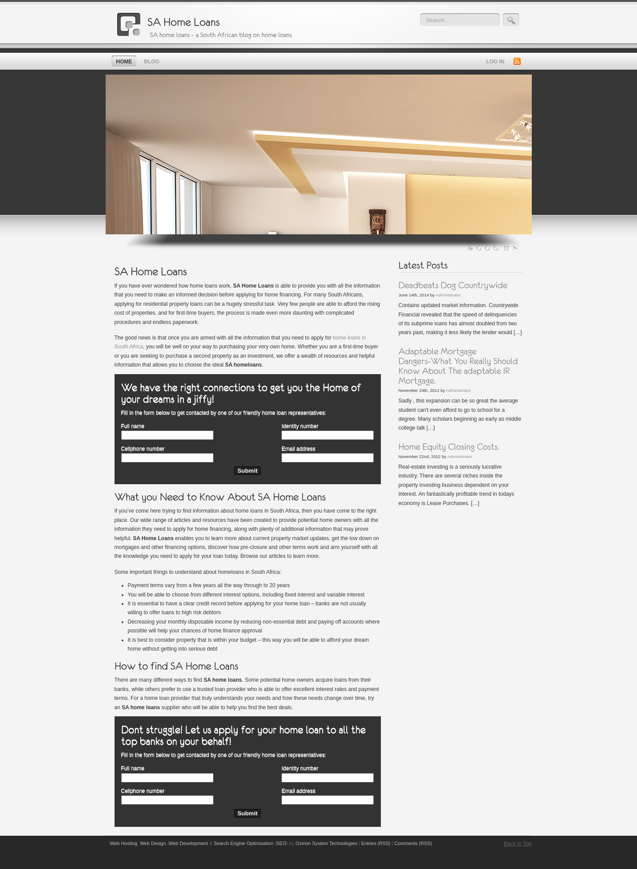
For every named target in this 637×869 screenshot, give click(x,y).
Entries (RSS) (376, 843)
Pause (507, 248)
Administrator (448, 294)
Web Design (153, 843)
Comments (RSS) (413, 843)
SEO (281, 843)
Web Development (188, 843)
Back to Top (517, 844)
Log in (495, 62)
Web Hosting (124, 843)
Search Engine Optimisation (243, 843)
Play (515, 248)
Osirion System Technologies (326, 843)
